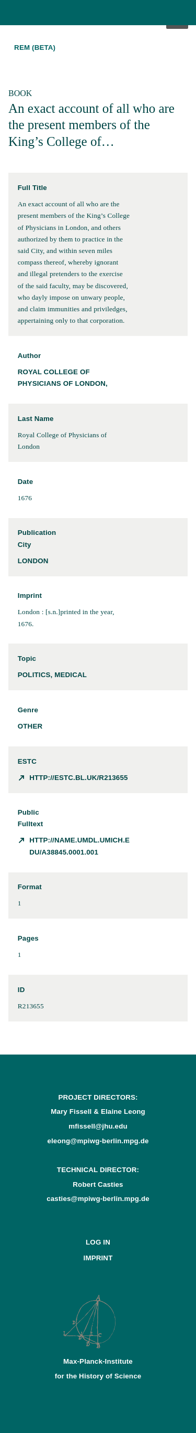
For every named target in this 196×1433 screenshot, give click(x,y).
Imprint (98, 1258)
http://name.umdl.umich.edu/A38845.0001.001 (79, 846)
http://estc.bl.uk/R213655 (78, 778)
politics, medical (52, 675)
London (33, 561)
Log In (98, 1242)
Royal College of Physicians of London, (63, 377)
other (30, 726)
